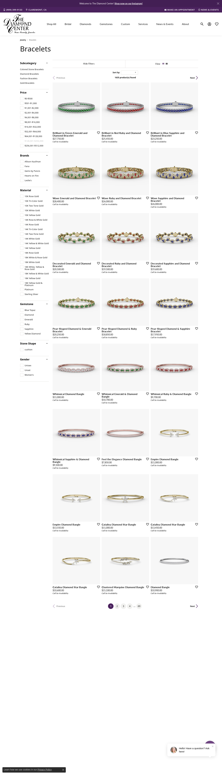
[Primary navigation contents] (117, 24)
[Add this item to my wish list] (98, 133)
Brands (24, 155)
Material (25, 190)
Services (143, 24)
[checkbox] (26, 98)
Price (23, 92)
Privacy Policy (44, 769)
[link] (12, 9)
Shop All (51, 24)
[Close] (218, 3)
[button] (202, 24)
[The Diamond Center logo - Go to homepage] (19, 24)
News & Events (164, 24)
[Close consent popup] (63, 770)
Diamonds (85, 24)
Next (196, 77)
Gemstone (26, 304)
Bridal (68, 24)
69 (141, 611)
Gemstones (106, 24)
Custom (125, 24)
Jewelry (23, 40)
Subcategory (28, 63)
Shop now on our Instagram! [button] (128, 3)
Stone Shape (28, 343)
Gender (25, 359)
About (185, 24)
